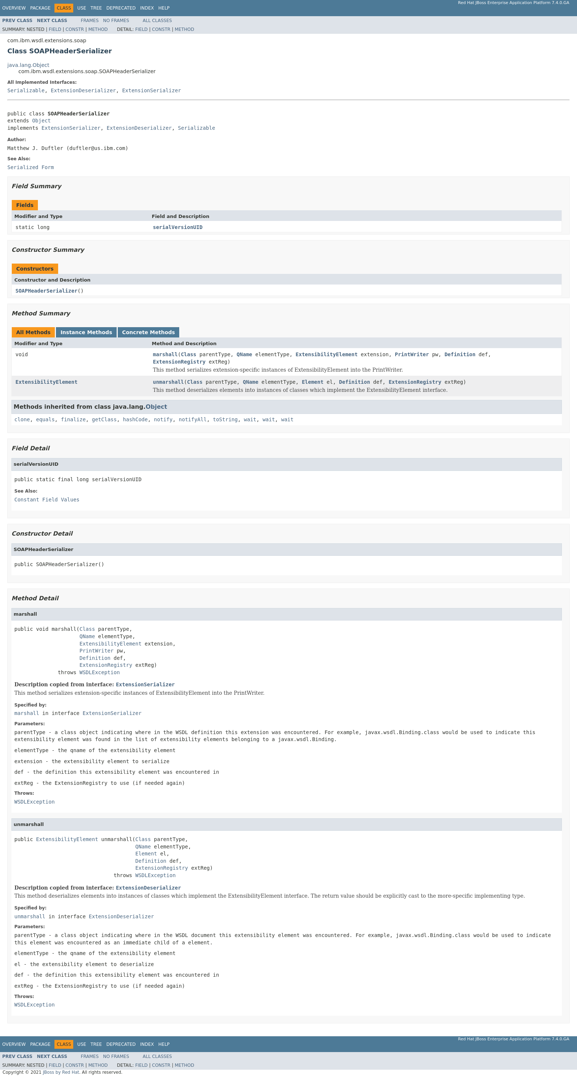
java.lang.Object (28, 65)
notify (163, 419)
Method (98, 29)
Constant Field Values (46, 500)
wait (250, 419)
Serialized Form (30, 167)
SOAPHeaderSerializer (46, 291)
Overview (14, 8)
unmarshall (168, 382)
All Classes (157, 20)
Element (312, 382)
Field (55, 29)
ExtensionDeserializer (83, 90)
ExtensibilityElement (326, 354)
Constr (75, 29)
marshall (165, 354)
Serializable (26, 90)
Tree (96, 8)
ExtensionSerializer (151, 90)
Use (81, 8)
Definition (460, 354)
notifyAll (193, 419)
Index (147, 8)
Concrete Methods (148, 332)
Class (188, 354)
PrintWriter (412, 354)
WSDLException (99, 672)
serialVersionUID (178, 227)
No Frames (116, 20)
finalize (73, 419)
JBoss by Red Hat (61, 1072)
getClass (104, 419)
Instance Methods (86, 332)
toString (225, 419)
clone (22, 419)
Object (41, 121)
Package (40, 8)
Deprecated (121, 8)
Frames (90, 20)
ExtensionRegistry (179, 362)
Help (164, 8)
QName (244, 354)
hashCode (135, 419)
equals (45, 419)
